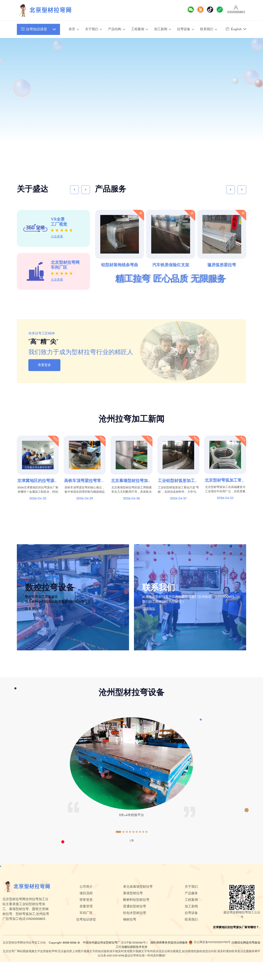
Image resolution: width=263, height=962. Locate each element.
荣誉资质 (86, 900)
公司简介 (86, 887)
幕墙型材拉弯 (133, 893)
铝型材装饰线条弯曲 (119, 265)
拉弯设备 (183, 29)
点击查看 (57, 236)
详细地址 (148, 609)
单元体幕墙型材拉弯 (138, 887)
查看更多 (44, 365)
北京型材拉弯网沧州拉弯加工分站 (24, 942)
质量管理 (86, 906)
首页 (72, 29)
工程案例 (137, 29)
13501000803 (224, 597)
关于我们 (91, 29)
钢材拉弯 (129, 919)
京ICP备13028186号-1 (134, 942)
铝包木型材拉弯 (134, 913)
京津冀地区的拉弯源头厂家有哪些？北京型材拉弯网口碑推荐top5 (37, 481)
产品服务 (191, 893)
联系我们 (206, 29)
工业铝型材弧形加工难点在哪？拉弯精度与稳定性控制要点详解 (178, 481)
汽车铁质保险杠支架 (170, 265)
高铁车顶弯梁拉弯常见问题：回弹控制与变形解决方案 (84, 481)
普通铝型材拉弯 (134, 906)
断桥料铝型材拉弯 (136, 900)
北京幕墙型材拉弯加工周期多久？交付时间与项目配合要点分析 (131, 481)
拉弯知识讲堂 (34, 29)
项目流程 (86, 893)
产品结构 (114, 29)
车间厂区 (86, 913)
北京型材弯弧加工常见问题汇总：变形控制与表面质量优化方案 (225, 481)
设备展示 (31, 609)
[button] (118, 832)
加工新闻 (160, 29)
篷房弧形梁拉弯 (221, 265)
